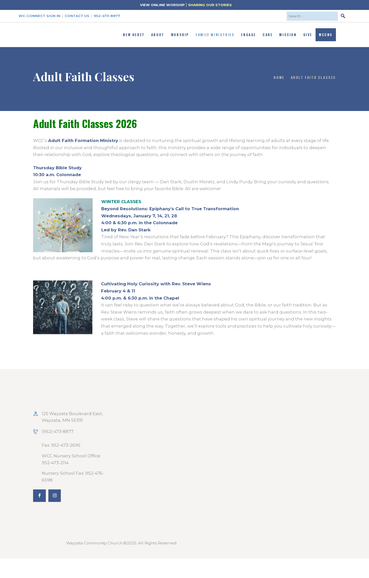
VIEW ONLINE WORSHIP (162, 5)
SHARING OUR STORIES (210, 5)
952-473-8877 (107, 16)
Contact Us (77, 16)
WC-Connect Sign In (39, 16)
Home (279, 77)
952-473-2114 (55, 462)
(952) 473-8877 (58, 431)
